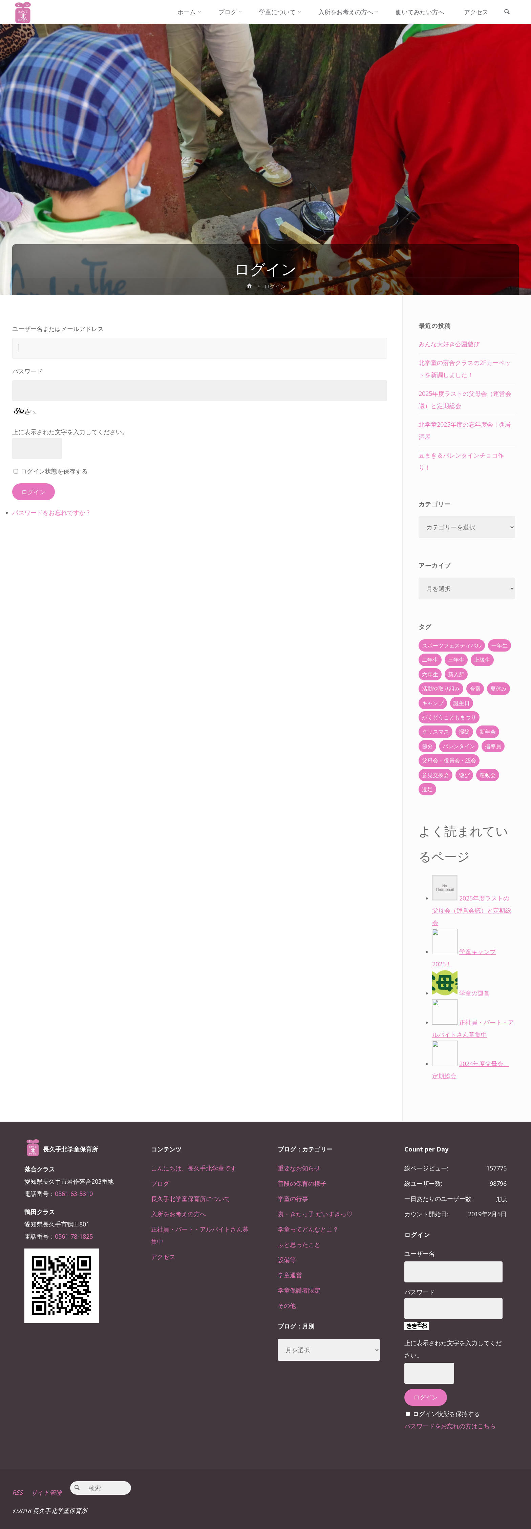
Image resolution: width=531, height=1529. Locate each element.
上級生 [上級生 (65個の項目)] (482, 659)
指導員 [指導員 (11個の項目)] (493, 746)
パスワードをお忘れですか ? (51, 512)
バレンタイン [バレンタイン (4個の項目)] (459, 746)
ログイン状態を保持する (446, 1414)
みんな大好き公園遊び (449, 344)
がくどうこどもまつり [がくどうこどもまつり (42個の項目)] (449, 717)
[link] (507, 12)
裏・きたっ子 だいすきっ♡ (315, 1214)
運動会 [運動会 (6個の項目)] (488, 775)
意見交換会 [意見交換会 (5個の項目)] (435, 775)
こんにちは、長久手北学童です (193, 1168)
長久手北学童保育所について (190, 1199)
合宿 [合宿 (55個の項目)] (475, 688)
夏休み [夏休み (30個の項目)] (498, 688)
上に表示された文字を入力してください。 (70, 432)
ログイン (33, 492)
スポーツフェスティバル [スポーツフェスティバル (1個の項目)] (452, 645)
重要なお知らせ (299, 1168)
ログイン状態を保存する (54, 471)
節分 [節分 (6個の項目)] (427, 746)
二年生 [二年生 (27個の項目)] (430, 659)
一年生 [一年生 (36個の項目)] (499, 645)
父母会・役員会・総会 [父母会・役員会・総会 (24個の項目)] (449, 760)
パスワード (27, 371)
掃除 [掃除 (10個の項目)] (464, 731)
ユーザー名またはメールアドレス (58, 329)
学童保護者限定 (299, 1290)
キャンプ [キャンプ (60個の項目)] (433, 703)
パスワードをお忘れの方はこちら (450, 1426)
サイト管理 (46, 1492)
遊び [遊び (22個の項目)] (464, 775)
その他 (287, 1305)
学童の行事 (293, 1199)
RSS (17, 1492)
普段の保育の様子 (302, 1183)
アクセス (163, 1257)
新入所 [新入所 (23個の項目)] (456, 674)
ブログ (160, 1183)
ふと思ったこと (299, 1244)
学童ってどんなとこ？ (308, 1229)
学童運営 (290, 1275)
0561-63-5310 (74, 1193)
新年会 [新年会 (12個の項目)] (488, 731)
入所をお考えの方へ (178, 1214)
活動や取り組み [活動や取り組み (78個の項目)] (441, 688)
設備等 (287, 1260)
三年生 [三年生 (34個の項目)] (456, 659)
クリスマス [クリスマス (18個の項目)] (435, 731)
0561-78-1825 (74, 1236)
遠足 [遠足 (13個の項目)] (427, 789)
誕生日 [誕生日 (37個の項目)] (461, 703)
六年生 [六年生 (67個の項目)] (430, 674)
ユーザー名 (419, 1254)
